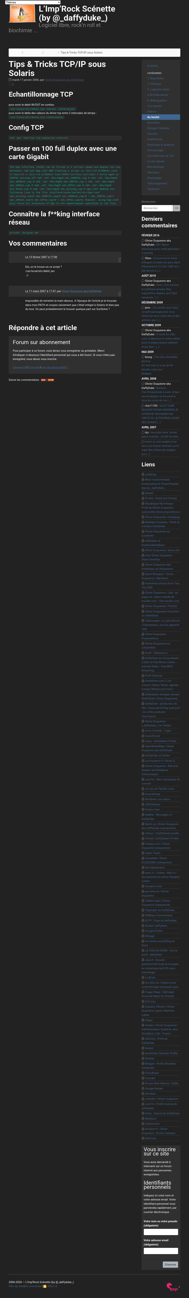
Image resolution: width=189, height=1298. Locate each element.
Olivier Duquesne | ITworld (161, 606)
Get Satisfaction (155, 867)
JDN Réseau (152, 804)
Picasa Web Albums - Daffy (161, 1083)
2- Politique (154, 84)
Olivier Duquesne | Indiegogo (162, 517)
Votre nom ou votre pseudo (160, 1223)
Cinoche (152, 133)
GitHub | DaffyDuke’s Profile (162, 838)
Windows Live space (157, 799)
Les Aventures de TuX (160, 155)
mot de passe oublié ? (54, 367)
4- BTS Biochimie (157, 95)
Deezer (149, 1048)
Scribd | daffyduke (156, 925)
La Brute (150, 977)
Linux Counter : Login (158, 730)
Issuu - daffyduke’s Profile (160, 741)
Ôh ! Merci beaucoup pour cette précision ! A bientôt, (161, 249)
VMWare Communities (159, 915)
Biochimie (153, 122)
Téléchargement (157, 183)
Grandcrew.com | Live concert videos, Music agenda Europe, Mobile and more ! (160, 685)
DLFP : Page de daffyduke (161, 920)
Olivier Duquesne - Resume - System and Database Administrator (160, 770)
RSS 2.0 (50, 1286)
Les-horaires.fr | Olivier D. (160, 760)
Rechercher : (149, 201)
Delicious (150, 1138)
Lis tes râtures (156, 161)
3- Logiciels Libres (158, 89)
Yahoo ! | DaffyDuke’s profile (162, 833)
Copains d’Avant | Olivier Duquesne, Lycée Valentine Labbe (158, 1011)
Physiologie (154, 178)
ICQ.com (150, 1001)
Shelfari (149, 1058)
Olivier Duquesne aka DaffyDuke (64, 80)
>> (176, 208)
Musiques (153, 172)
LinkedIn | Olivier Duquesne (161, 1099)
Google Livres (153, 886)
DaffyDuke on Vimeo (157, 755)
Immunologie (155, 150)
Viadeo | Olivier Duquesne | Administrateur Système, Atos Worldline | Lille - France (160, 1029)
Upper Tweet (153, 853)
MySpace (151, 1118)
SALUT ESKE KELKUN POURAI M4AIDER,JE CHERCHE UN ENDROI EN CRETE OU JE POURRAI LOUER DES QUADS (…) (160, 414)
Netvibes (150, 1093)
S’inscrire (33, 367)
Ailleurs (152, 111)
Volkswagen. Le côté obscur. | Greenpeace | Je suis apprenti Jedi (161, 625)
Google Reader (154, 1088)
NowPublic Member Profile (161, 1053)
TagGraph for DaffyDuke (160, 910)
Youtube (150, 1078)
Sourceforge (152, 794)
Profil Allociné (153, 675)
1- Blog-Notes (32, 52)
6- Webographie (156, 100)
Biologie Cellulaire (158, 128)
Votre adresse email (156, 1242)
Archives (152, 65)
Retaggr (150, 936)
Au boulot (51, 52)
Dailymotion (152, 1123)
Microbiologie (155, 167)
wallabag (150, 474)
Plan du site (16, 1286)
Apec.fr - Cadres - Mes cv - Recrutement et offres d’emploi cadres (161, 877)
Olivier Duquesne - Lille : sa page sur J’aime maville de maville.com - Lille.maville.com (160, 597)
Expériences (154, 139)
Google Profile (153, 931)
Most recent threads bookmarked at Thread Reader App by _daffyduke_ (160, 484)
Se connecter (33, 1286)
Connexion (19, 367)
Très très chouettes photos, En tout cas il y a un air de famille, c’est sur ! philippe (160, 365)
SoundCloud (152, 736)
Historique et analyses (161, 144)
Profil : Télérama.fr (156, 653)
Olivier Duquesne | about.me (162, 550)
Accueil (15, 52)
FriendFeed (152, 1073)
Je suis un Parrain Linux (159, 788)
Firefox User (152, 809)
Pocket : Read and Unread (161, 498)
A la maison (154, 106)
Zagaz (149, 1020)
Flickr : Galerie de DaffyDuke (162, 1113)
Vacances (153, 189)
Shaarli (149, 493)
